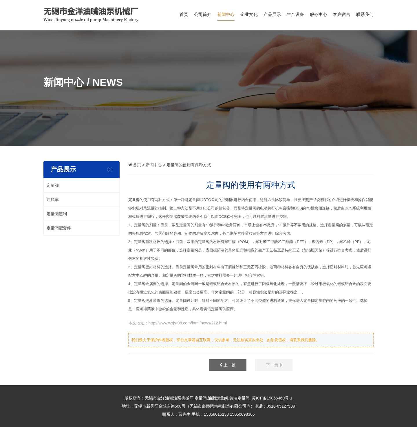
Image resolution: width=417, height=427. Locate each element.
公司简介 (202, 16)
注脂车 (53, 199)
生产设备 (295, 16)
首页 (184, 16)
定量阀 (134, 200)
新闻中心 (226, 16)
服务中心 (318, 16)
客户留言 (341, 16)
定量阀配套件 (59, 228)
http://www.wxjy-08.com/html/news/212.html (188, 323)
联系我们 (365, 16)
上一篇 (228, 365)
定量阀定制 (57, 213)
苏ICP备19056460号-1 (272, 398)
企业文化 (249, 16)
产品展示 (272, 16)
